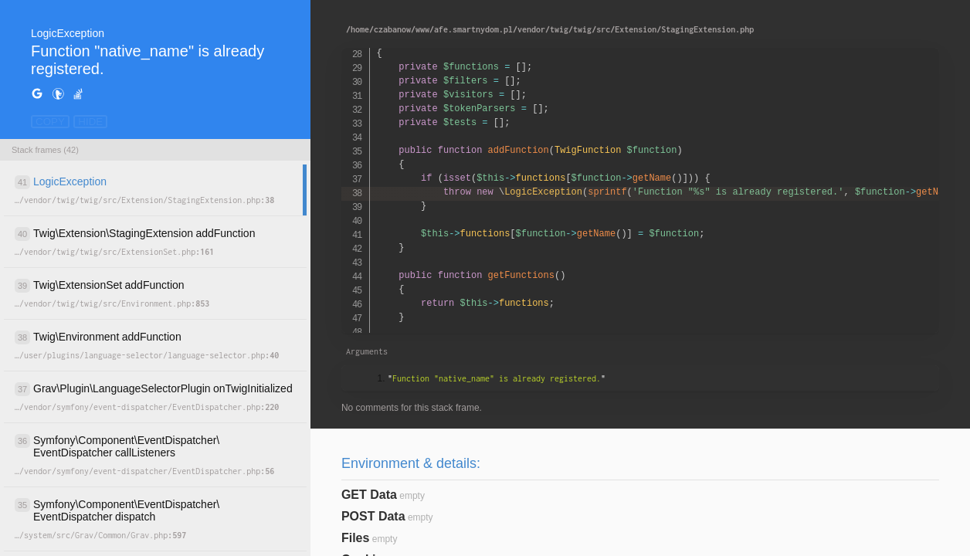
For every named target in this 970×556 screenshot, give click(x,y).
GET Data (369, 494)
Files (355, 537)
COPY (50, 121)
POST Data (373, 516)
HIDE (90, 121)
